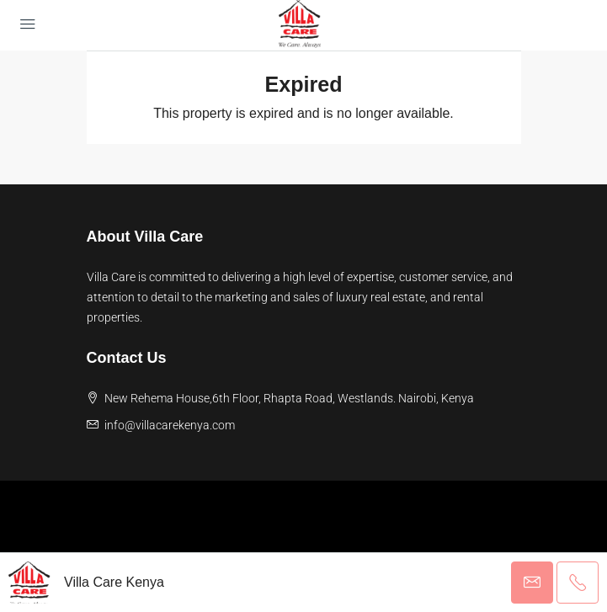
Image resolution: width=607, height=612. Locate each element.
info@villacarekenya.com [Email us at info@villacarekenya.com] (169, 425)
